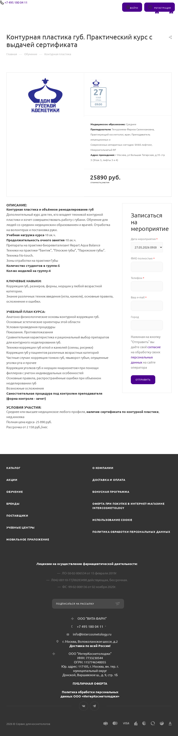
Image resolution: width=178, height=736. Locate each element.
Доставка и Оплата (108, 479)
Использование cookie (112, 519)
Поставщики (17, 515)
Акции (11, 479)
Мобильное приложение (27, 539)
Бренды (13, 503)
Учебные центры (20, 527)
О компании (102, 467)
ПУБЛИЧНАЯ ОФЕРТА (90, 683)
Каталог (13, 467)
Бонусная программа (110, 491)
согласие (154, 347)
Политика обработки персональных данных (131, 531)
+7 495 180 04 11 (15, 2)
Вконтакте (83, 706)
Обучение (14, 491)
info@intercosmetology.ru (92, 634)
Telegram (94, 706)
